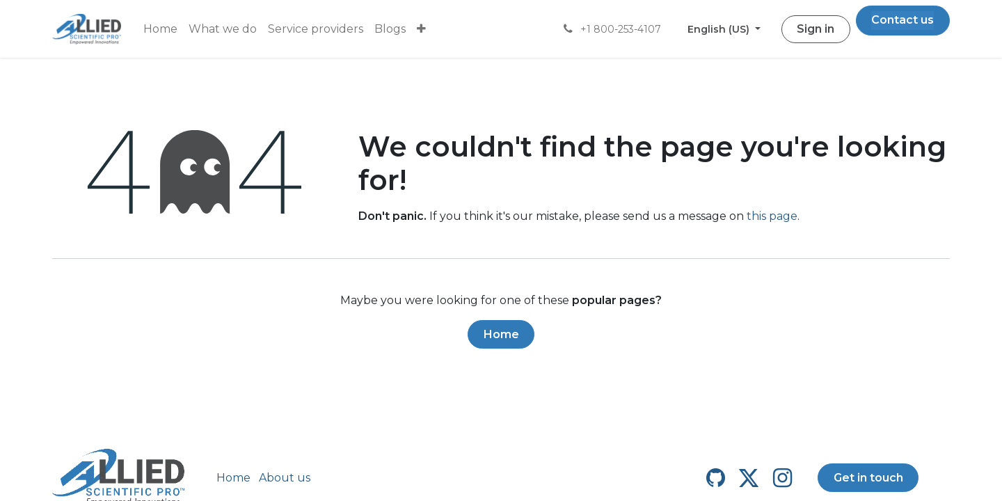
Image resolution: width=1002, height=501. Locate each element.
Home (501, 334)
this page (772, 216)
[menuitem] (160, 29)
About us (284, 477)
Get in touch (868, 477)
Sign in (815, 28)
